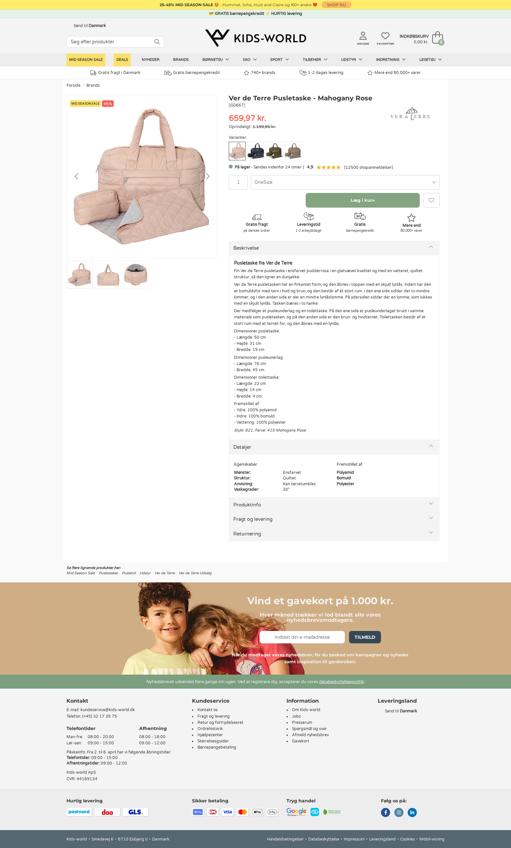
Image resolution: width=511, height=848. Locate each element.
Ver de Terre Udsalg (195, 573)
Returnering (247, 534)
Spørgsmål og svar (309, 728)
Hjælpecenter (210, 735)
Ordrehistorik (210, 728)
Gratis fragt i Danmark (115, 72)
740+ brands (259, 72)
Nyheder (150, 60)
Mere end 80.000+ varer (394, 72)
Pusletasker (108, 573)
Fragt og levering (252, 519)
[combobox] (345, 182)
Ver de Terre (164, 573)
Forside (73, 85)
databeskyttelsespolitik (341, 681)
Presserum (302, 722)
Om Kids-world (306, 710)
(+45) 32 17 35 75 (99, 716)
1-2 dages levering (321, 73)
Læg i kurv (363, 200)
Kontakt (77, 701)
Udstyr (351, 59)
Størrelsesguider (213, 741)
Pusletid (129, 573)
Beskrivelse (246, 248)
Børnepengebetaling (216, 747)
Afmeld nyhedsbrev (310, 735)
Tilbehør (315, 59)
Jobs (296, 716)
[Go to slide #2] (108, 275)
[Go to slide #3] (136, 275)
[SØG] (157, 42)
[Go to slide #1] (80, 275)
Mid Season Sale (86, 60)
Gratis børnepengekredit (192, 73)
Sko (250, 59)
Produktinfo (247, 505)
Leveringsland (382, 839)
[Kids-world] (255, 38)
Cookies (407, 839)
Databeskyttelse (323, 839)
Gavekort (300, 741)
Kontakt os (207, 710)
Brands (181, 60)
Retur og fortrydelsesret (220, 722)
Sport (279, 59)
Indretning (391, 59)
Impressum (354, 839)
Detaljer (242, 447)
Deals (122, 60)
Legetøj (430, 59)
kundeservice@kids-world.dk (107, 710)
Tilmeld (365, 637)
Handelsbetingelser (285, 839)
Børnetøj (215, 59)
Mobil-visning (432, 839)
